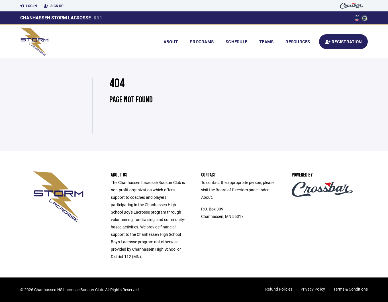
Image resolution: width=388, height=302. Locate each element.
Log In (28, 6)
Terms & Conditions (350, 289)
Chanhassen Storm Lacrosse (55, 18)
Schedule (236, 41)
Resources (297, 41)
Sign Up (54, 6)
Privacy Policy (313, 289)
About (171, 41)
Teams (266, 41)
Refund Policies (278, 289)
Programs (202, 41)
